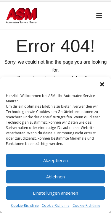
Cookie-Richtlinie (25, 205)
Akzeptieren (55, 160)
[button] (102, 84)
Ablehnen (55, 177)
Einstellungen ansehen (55, 193)
